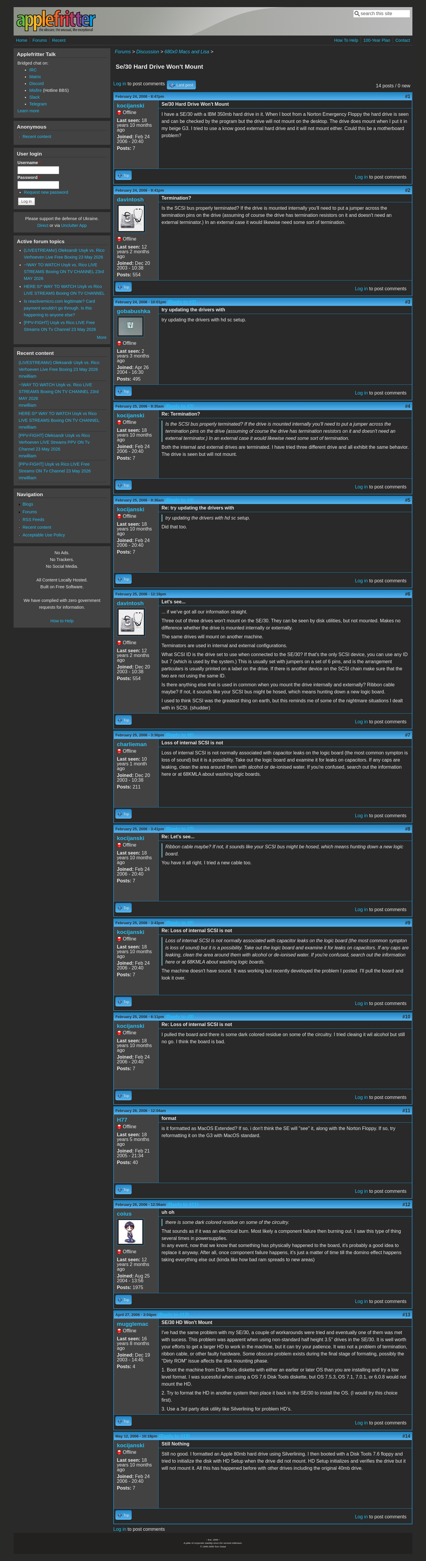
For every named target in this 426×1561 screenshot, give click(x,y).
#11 (406, 1110)
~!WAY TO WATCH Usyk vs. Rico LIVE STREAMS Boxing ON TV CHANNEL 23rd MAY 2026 (64, 271)
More (101, 337)
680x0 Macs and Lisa (186, 51)
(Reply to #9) (179, 1016)
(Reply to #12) (173, 1314)
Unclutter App (74, 225)
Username (29, 162)
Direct (43, 225)
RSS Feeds (33, 519)
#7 (407, 735)
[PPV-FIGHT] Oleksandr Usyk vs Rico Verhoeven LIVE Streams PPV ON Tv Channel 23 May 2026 (54, 442)
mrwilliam (27, 376)
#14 (406, 1436)
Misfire (35, 90)
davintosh (130, 199)
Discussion (147, 51)
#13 (406, 1314)
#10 (406, 1016)
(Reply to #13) (174, 1436)
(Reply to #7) (179, 828)
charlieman (132, 744)
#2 (407, 190)
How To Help (346, 40)
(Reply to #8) (179, 922)
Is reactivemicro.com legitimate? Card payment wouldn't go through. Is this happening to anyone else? (59, 308)
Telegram (38, 104)
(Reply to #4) (179, 500)
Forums (40, 40)
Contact (402, 40)
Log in (119, 83)
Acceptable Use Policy (43, 535)
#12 (406, 1204)
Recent (59, 40)
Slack (34, 97)
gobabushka (133, 311)
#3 (407, 301)
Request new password (46, 192)
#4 (407, 406)
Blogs (27, 504)
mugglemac (133, 1324)
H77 (122, 1120)
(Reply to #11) (183, 1204)
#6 (407, 594)
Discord (36, 83)
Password (29, 177)
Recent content (36, 136)
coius (124, 1214)
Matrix (35, 76)
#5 (407, 500)
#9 (407, 922)
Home (21, 40)
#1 (407, 96)
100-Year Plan (376, 40)
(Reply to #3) (179, 406)
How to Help (61, 620)
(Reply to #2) (181, 301)
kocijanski (130, 105)
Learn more (28, 110)
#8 (407, 828)
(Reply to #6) (179, 735)
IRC (33, 70)
